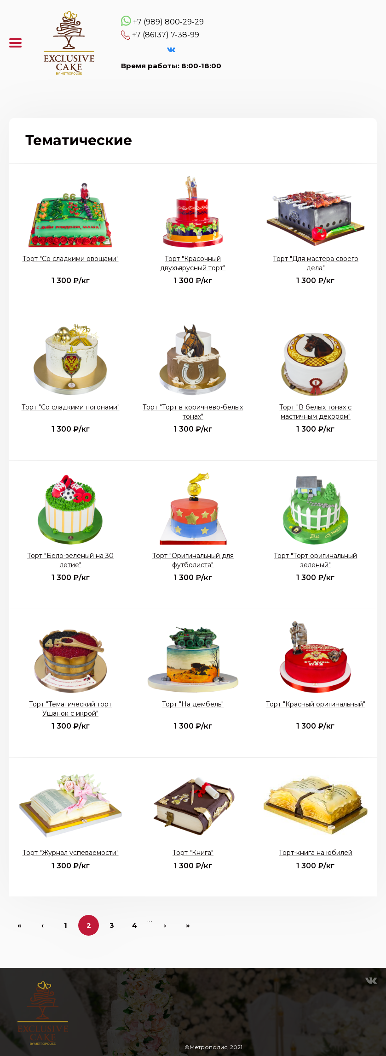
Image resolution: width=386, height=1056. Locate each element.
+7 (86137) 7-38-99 (165, 34)
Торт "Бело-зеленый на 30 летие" (70, 560)
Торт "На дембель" (193, 704)
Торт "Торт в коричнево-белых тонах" (193, 412)
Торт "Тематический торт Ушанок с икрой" (70, 709)
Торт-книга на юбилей (315, 852)
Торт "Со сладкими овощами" (71, 259)
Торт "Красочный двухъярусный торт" (192, 263)
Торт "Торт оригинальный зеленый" (315, 560)
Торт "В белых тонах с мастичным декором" (315, 412)
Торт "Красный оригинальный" (315, 704)
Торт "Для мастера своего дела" (315, 263)
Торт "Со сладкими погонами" (71, 407)
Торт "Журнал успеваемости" (71, 852)
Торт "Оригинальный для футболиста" (193, 560)
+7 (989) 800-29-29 (168, 22)
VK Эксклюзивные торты (171, 50)
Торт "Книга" (193, 852)
